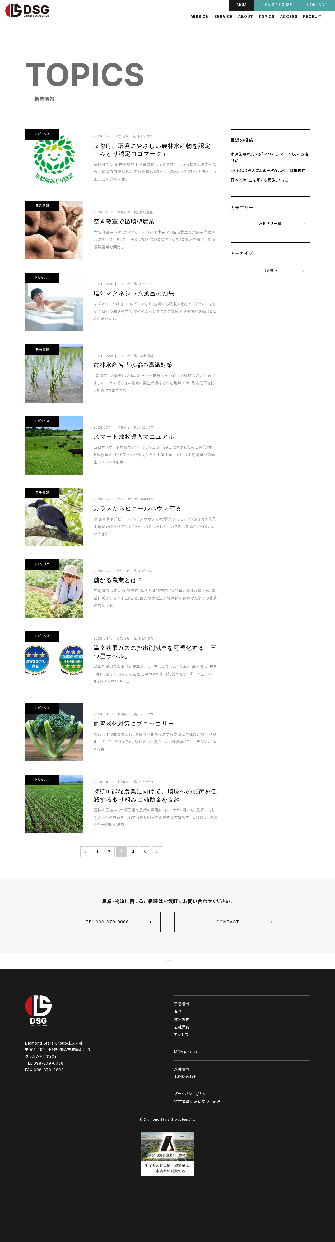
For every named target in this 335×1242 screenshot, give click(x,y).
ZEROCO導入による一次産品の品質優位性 (268, 170)
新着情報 (182, 1004)
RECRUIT (312, 17)
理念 (178, 1011)
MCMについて (186, 1052)
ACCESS (289, 17)
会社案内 (182, 1027)
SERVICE (223, 17)
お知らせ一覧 (270, 223)
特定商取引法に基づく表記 (197, 1101)
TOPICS (266, 17)
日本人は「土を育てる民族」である (260, 180)
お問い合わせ (185, 1076)
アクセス (181, 1034)
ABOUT (245, 17)
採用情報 (182, 1069)
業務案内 (182, 1019)
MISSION (199, 17)
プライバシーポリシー (192, 1094)
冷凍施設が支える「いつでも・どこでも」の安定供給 (270, 157)
